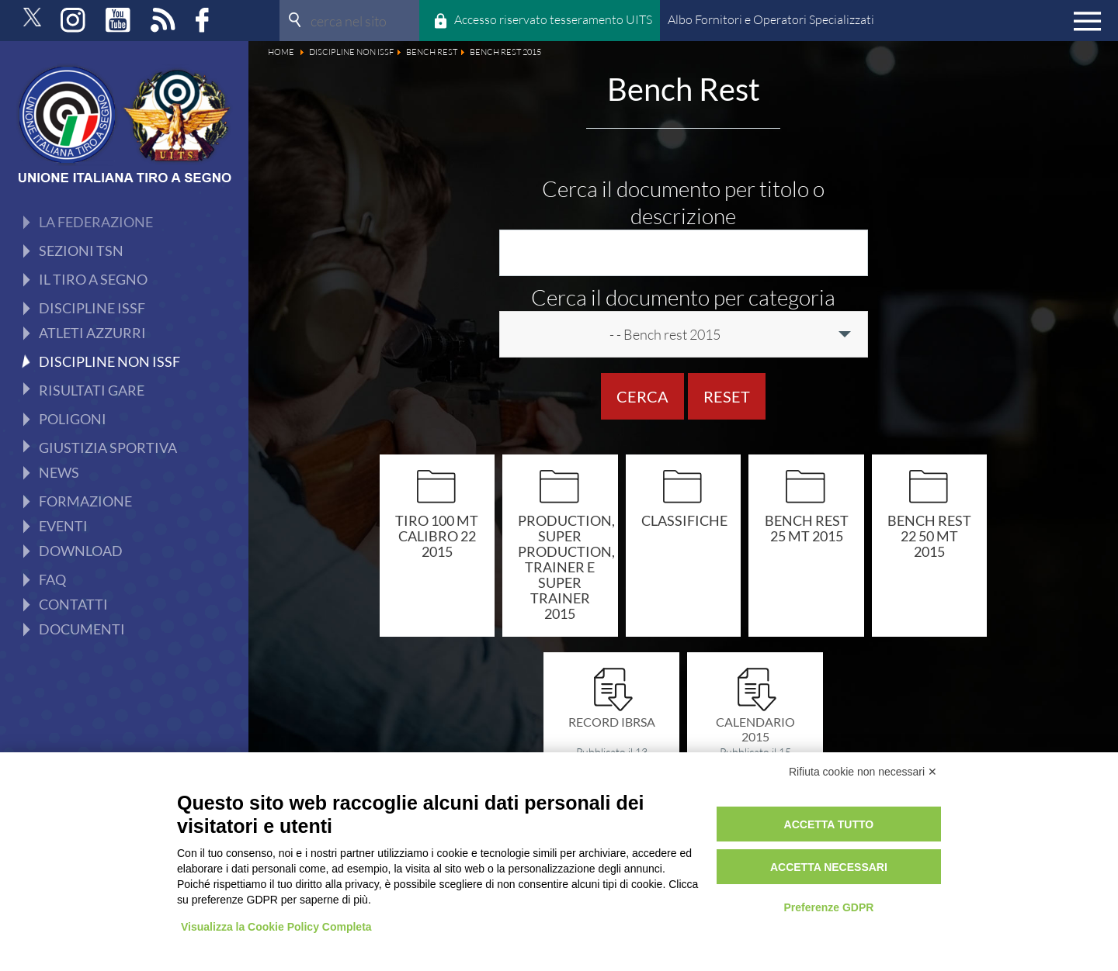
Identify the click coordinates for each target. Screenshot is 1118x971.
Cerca (642, 396)
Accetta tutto (829, 824)
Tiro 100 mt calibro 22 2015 (436, 535)
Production (87, 279)
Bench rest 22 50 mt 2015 (929, 535)
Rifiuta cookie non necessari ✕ (863, 771)
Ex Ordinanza (94, 309)
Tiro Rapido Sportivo (115, 369)
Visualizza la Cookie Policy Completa (276, 927)
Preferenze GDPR (828, 907)
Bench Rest (88, 248)
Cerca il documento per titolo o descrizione (683, 202)
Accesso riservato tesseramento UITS (553, 19)
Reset (726, 396)
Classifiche (683, 520)
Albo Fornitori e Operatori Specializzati (771, 19)
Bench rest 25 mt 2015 (807, 528)
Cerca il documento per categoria (683, 297)
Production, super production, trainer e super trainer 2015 (560, 566)
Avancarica (87, 339)
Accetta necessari (828, 867)
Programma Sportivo (115, 400)
